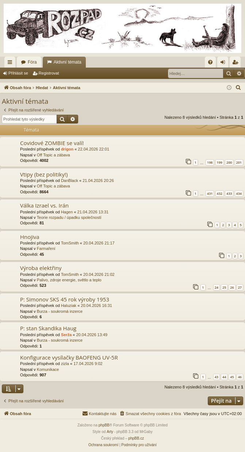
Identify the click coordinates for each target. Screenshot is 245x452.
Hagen (67, 212)
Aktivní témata (67, 62)
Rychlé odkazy (11, 64)
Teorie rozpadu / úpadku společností (69, 217)
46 (240, 377)
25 (224, 287)
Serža (66, 335)
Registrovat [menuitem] (237, 64)
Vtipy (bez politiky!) (44, 174)
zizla (65, 363)
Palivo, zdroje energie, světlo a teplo (69, 280)
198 (210, 162)
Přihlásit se (18, 73)
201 (239, 162)
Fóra (32, 62)
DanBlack (69, 180)
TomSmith (70, 243)
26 (232, 287)
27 (240, 287)
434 (239, 193)
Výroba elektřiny (41, 267)
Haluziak (68, 305)
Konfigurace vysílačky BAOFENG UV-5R (69, 357)
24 (216, 287)
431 (210, 193)
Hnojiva (29, 236)
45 (232, 377)
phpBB (104, 425)
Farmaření (46, 248)
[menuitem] (210, 62)
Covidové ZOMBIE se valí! (52, 143)
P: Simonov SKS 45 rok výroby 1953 (64, 299)
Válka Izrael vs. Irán (44, 205)
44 (224, 377)
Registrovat (49, 73)
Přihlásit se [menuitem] (224, 64)
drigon (67, 149)
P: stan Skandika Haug (48, 328)
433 (229, 193)
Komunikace (48, 369)
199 (219, 162)
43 (216, 377)
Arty (110, 432)
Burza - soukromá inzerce (60, 311)
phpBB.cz (136, 438)
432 (219, 193)
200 (229, 162)
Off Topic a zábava (53, 155)
